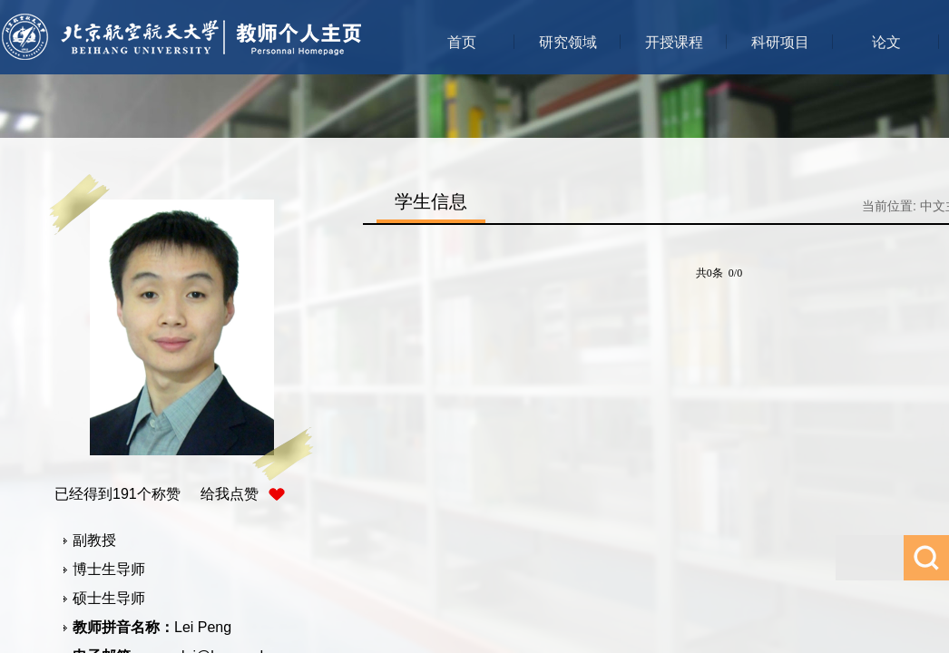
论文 (886, 42)
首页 (461, 42)
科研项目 (780, 42)
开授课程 (674, 42)
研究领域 (568, 42)
